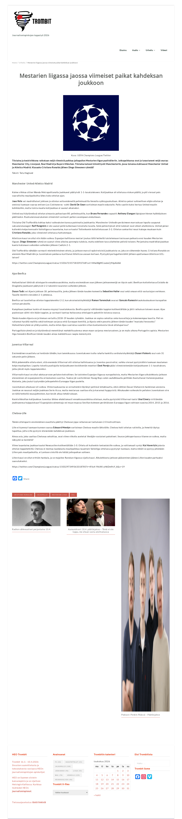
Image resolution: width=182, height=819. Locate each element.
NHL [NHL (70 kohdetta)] (59, 754)
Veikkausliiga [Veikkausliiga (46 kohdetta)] (64, 759)
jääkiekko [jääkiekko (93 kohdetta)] (62, 750)
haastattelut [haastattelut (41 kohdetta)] (74, 741)
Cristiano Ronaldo (23, 474)
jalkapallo (42, 474)
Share (26, 458)
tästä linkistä (39, 781)
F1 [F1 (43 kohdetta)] (58, 741)
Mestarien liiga (59, 474)
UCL (73, 474)
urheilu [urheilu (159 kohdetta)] (73, 754)
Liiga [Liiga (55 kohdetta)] (77, 750)
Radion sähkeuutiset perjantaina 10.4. (31, 508)
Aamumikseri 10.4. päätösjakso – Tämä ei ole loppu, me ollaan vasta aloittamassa (90, 509)
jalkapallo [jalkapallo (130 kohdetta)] (63, 745)
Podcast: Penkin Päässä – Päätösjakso (140, 694)
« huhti (97, 774)
